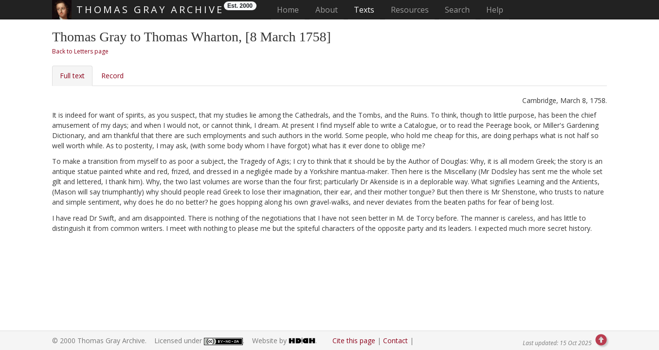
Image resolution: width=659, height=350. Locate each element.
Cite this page (353, 340)
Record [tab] (112, 75)
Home (291, 9)
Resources (410, 9)
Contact (395, 340)
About (326, 9)
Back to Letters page (80, 51)
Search (457, 9)
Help (494, 9)
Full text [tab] (72, 75)
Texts (364, 9)
